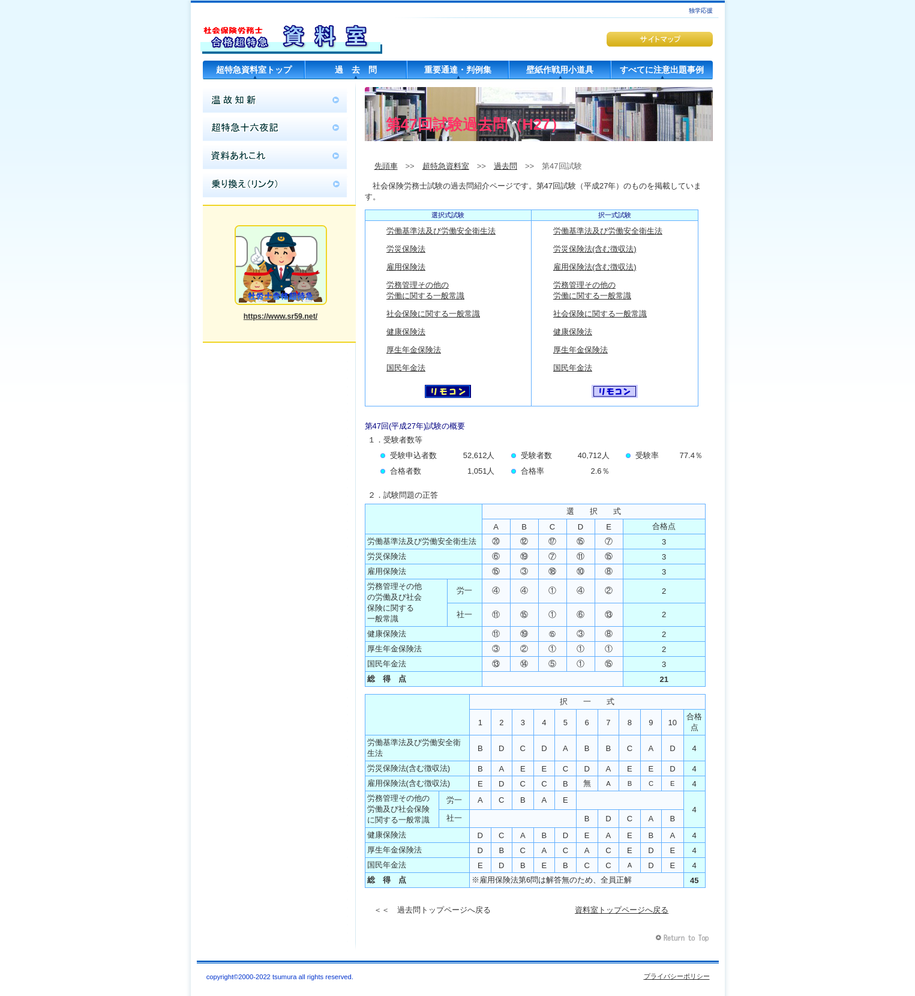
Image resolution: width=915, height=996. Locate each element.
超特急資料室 (291, 33)
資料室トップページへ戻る (621, 909)
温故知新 (275, 100)
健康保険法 (405, 331)
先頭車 (386, 166)
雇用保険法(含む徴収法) (595, 266)
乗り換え (275, 185)
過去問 (505, 166)
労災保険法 (405, 248)
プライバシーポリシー (677, 976)
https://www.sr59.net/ (280, 316)
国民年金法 (405, 367)
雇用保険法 (405, 266)
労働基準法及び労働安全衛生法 (441, 230)
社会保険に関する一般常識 (433, 313)
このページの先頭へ (684, 938)
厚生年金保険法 (413, 349)
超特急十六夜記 (275, 128)
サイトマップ (660, 39)
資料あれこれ (275, 156)
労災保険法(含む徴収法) (595, 248)
